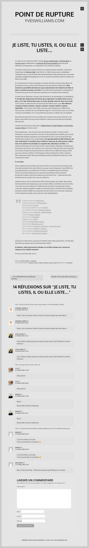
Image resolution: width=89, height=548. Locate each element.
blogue (47, 210)
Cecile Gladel (19, 334)
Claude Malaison (58, 126)
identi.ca (38, 226)
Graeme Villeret (20, 128)
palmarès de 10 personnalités (47, 63)
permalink (69, 262)
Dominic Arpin (20, 63)
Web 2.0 (56, 262)
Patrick (17, 394)
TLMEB (43, 212)
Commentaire (21, 486)
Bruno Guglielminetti (51, 61)
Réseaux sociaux (48, 262)
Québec (41, 262)
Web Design (19, 463)
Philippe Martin (46, 126)
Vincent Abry (68, 126)
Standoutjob (36, 233)
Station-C (37, 229)
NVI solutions (41, 203)
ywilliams (33, 261)
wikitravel (44, 226)
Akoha (32, 215)
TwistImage (34, 222)
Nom (18, 511)
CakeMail (35, 217)
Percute (37, 212)
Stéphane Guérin (20, 308)
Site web (19, 521)
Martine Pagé (30, 72)
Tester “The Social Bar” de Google (64, 277)
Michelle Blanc (64, 61)
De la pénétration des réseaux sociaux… (23, 278)
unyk (36, 205)
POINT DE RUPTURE (44, 14)
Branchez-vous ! (37, 224)
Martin (17, 432)
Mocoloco (43, 231)
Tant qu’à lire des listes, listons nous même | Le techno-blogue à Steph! (41, 304)
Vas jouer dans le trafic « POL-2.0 (29, 365)
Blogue (37, 215)
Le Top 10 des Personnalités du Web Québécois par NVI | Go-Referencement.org (44, 428)
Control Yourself (54, 226)
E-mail (19, 516)
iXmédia (42, 210)
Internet (36, 262)
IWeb (45, 208)
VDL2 (35, 219)
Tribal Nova (39, 201)
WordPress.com (62, 540)
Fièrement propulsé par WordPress (33, 540)
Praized (37, 231)
